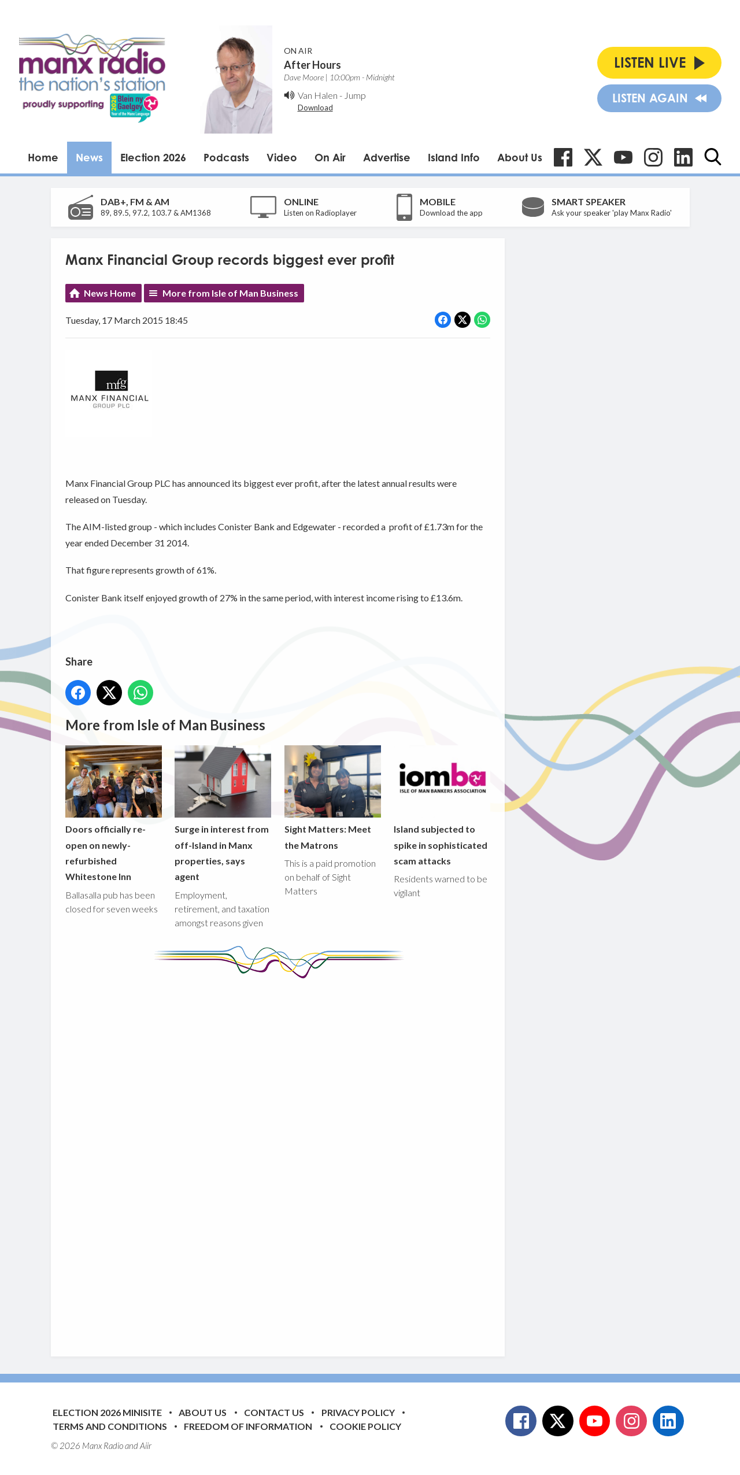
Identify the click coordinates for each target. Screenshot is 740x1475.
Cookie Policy (365, 1426)
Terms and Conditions (110, 1426)
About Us (519, 157)
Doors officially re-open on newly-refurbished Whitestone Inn (113, 813)
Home (43, 157)
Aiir (145, 1445)
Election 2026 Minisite (107, 1412)
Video (282, 157)
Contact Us (274, 1412)
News (89, 157)
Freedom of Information (248, 1426)
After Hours (312, 64)
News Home (110, 292)
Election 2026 (153, 157)
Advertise (386, 157)
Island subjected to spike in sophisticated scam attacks (441, 805)
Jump (355, 95)
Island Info (454, 157)
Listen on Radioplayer (320, 212)
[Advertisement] (282, 1159)
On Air (330, 157)
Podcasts (226, 157)
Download (315, 107)
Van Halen (318, 95)
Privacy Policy (358, 1412)
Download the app (451, 212)
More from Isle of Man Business (230, 292)
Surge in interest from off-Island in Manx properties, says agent (223, 813)
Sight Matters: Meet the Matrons (332, 797)
